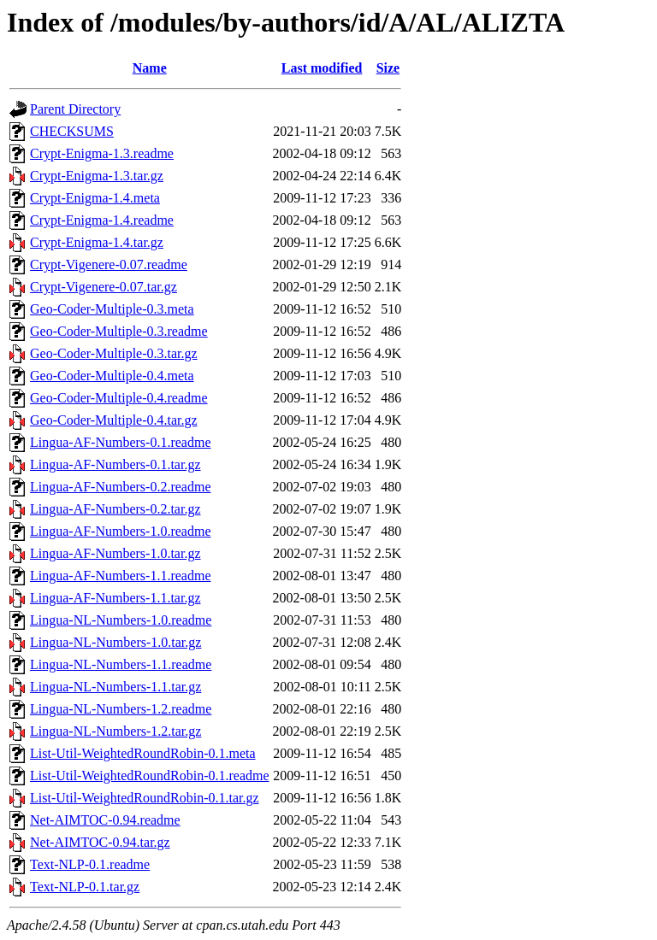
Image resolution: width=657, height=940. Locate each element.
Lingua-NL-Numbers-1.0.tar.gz (115, 642)
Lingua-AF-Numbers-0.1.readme (120, 442)
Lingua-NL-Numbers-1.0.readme (120, 620)
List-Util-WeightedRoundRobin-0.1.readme (149, 775)
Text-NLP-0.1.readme (90, 864)
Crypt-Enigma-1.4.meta (95, 198)
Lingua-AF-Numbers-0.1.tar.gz (115, 464)
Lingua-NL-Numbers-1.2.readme (120, 709)
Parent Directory (75, 109)
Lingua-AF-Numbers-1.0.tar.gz (115, 553)
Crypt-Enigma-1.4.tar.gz (96, 242)
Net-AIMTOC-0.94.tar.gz (100, 842)
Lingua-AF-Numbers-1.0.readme (120, 531)
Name (150, 68)
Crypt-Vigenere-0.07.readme (108, 264)
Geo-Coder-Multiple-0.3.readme (119, 331)
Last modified (322, 68)
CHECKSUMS (72, 131)
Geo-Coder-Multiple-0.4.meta (112, 375)
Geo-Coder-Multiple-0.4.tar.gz (114, 420)
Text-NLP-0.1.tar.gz (84, 886)
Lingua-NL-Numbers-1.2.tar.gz (115, 731)
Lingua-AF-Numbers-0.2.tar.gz (115, 509)
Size (388, 68)
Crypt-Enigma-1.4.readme (102, 220)
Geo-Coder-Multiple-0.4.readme (119, 398)
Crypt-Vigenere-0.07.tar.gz (103, 286)
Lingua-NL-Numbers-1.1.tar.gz (115, 686)
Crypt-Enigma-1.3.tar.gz (96, 175)
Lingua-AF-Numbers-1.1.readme (120, 575)
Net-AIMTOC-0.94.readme (105, 820)
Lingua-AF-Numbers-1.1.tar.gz (115, 597)
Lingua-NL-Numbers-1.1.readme (120, 664)
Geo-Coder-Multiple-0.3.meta (112, 309)
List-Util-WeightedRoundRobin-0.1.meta (143, 753)
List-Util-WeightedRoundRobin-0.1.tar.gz (144, 797)
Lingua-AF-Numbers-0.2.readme (120, 486)
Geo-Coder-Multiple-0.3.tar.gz (114, 353)
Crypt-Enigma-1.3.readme (102, 153)
